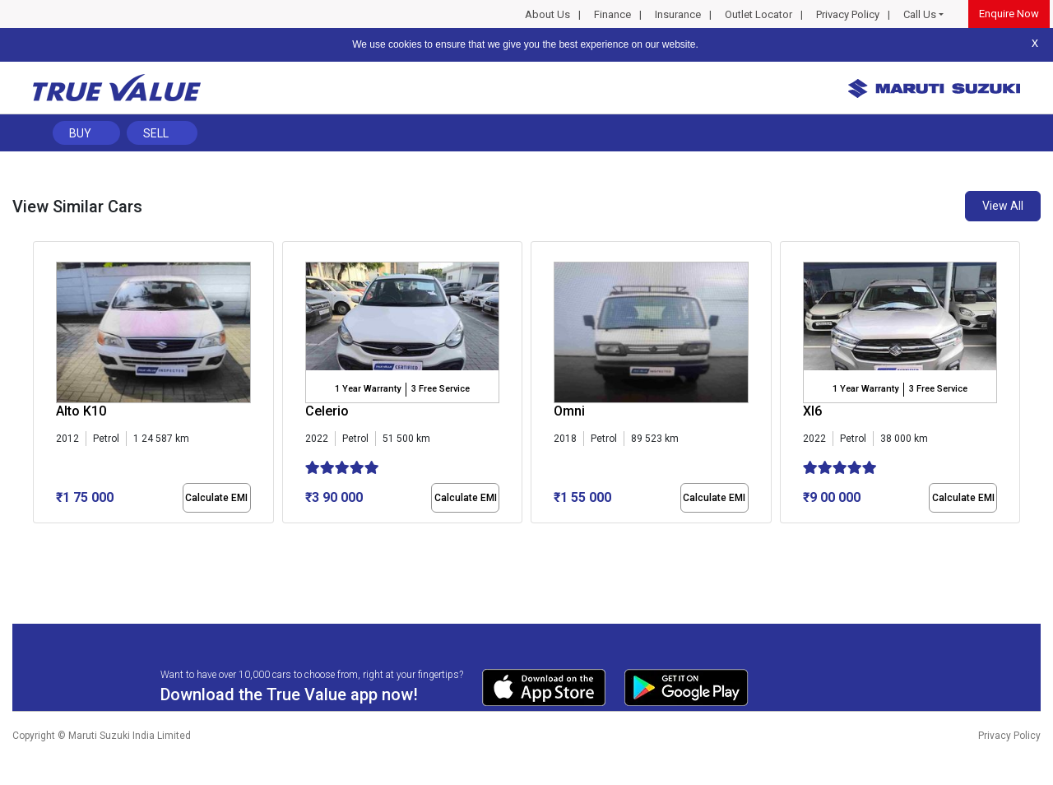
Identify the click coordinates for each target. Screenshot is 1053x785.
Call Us (919, 14)
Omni (569, 411)
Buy (80, 133)
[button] (38, 537)
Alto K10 (81, 411)
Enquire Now (1009, 13)
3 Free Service (440, 388)
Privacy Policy (847, 14)
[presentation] (41, 386)
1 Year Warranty (368, 388)
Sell (156, 133)
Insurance (678, 14)
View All (1002, 205)
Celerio (327, 411)
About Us (547, 14)
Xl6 (812, 411)
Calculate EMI (216, 498)
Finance (612, 14)
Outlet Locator (758, 14)
